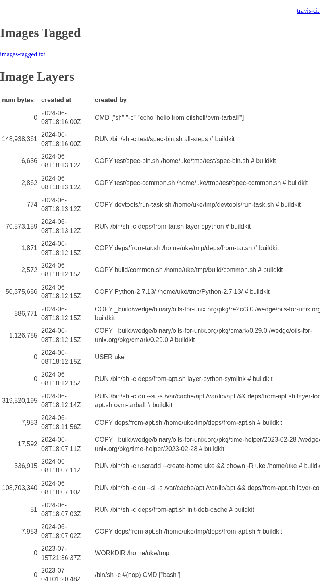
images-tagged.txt (22, 54)
